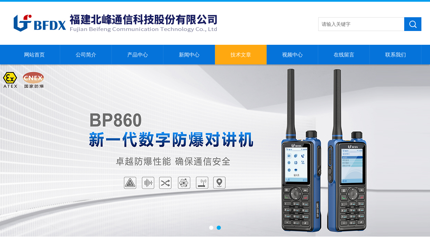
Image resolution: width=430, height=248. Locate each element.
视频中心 (292, 55)
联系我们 (395, 55)
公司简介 (86, 55)
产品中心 (137, 55)
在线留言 (344, 55)
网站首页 (34, 55)
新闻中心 (189, 55)
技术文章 (240, 55)
